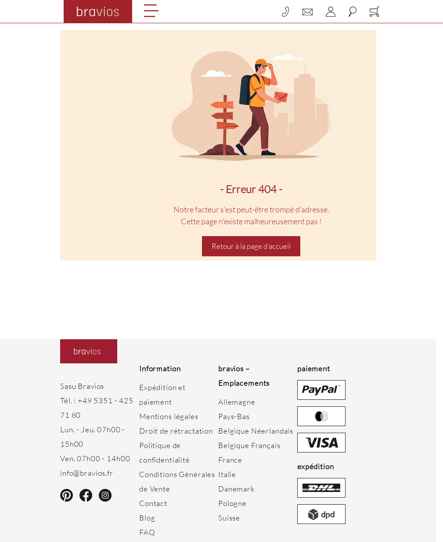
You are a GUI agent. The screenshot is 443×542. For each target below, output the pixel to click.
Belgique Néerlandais (255, 430)
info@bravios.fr (86, 472)
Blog (147, 517)
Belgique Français (249, 445)
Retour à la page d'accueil (251, 246)
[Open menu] (151, 11)
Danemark (236, 488)
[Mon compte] (330, 12)
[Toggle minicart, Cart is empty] (374, 12)
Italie (227, 474)
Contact (153, 503)
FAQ (147, 532)
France (230, 459)
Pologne (232, 503)
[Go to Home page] (98, 11)
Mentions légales (168, 416)
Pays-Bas (234, 416)
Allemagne (237, 401)
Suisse (229, 517)
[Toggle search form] (353, 12)
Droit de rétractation (176, 430)
